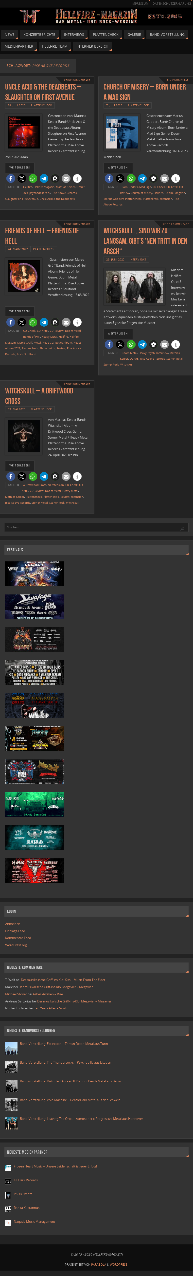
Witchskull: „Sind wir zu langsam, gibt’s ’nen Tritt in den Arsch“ (145, 241)
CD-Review (57, 331)
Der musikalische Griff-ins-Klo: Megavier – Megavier (55, 987)
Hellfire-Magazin (44, 187)
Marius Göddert (114, 199)
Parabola (98, 1264)
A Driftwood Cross (34, 485)
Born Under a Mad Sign (136, 187)
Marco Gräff (24, 342)
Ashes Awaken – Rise (48, 994)
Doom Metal (73, 331)
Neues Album (63, 342)
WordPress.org (16, 945)
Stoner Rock (111, 364)
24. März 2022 (18, 249)
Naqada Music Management (34, 1221)
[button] (10, 178)
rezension (166, 199)
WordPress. (119, 1264)
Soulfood (30, 354)
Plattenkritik (150, 199)
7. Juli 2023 (114, 105)
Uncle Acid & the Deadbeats (57, 199)
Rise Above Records (64, 193)
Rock (20, 354)
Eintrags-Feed (15, 931)
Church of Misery (141, 193)
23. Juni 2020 (115, 259)
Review (61, 348)
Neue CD (47, 342)
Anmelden (12, 924)
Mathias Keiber (65, 187)
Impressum (140, 3)
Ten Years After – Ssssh (50, 1008)
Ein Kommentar (178, 80)
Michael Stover (16, 994)
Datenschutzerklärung (172, 3)
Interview (162, 353)
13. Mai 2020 (16, 409)
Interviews (138, 259)
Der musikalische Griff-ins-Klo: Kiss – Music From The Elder (63, 980)
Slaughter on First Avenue (21, 199)
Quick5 (134, 358)
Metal (37, 342)
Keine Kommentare (77, 80)
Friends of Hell (31, 336)
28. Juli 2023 (17, 105)
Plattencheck (41, 105)
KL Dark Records (26, 1180)
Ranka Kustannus (26, 1207)
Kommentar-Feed (18, 938)
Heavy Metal (49, 336)
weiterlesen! (19, 167)
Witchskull (126, 364)
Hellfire (27, 187)
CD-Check (159, 187)
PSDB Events (23, 1194)
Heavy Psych (147, 353)
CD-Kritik (172, 187)
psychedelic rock (39, 193)
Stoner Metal (174, 358)
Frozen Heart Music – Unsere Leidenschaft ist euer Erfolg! (56, 1166)
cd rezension (56, 485)
